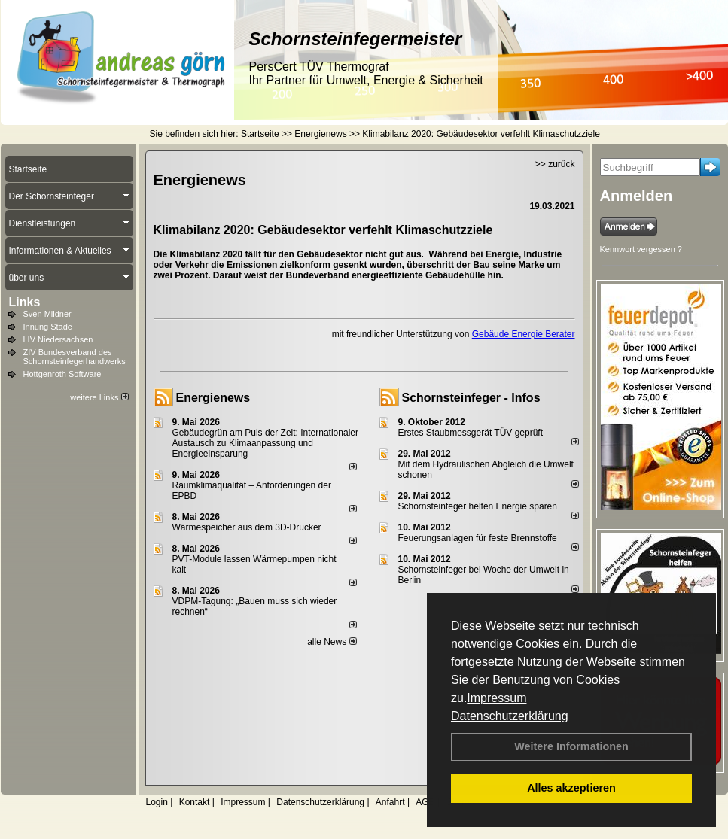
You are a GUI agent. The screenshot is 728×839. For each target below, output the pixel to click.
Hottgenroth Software (62, 373)
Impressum (496, 698)
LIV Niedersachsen (58, 339)
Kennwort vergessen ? (641, 249)
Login (157, 802)
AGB (425, 802)
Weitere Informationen (571, 746)
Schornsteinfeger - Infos (471, 397)
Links (25, 302)
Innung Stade (47, 326)
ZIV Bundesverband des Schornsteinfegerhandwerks (74, 357)
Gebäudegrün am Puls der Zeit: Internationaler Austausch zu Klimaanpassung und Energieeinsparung (265, 443)
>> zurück (555, 164)
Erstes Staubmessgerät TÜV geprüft (471, 432)
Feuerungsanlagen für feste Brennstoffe (477, 538)
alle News (331, 642)
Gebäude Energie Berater (523, 334)
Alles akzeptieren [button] (571, 788)
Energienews (213, 397)
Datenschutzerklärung (509, 716)
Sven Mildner (47, 313)
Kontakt (194, 802)
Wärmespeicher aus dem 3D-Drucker (246, 527)
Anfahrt (390, 802)
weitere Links (99, 397)
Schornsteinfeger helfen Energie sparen (477, 506)
